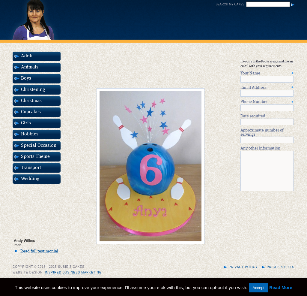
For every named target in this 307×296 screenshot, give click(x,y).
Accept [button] (258, 287)
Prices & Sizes (280, 274)
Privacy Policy (243, 274)
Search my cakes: (230, 4)
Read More (280, 287)
